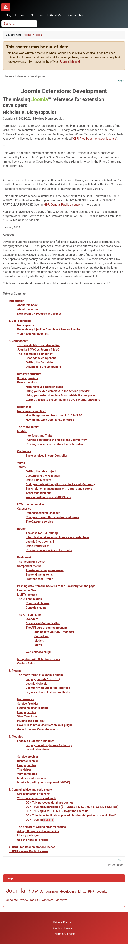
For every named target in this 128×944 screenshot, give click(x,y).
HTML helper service (30, 504)
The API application (29, 614)
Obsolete (12, 900)
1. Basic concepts (20, 321)
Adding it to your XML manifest (54, 632)
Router (21, 528)
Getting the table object (41, 471)
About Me (53, 15)
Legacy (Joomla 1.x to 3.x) (43, 679)
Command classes (37, 603)
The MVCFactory (28, 427)
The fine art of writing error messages (41, 827)
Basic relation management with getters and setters (59, 488)
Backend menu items (39, 574)
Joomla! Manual (69, 61)
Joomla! (16, 890)
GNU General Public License (62, 204)
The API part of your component (46, 627)
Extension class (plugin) (32, 708)
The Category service (39, 521)
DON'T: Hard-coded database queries (49, 802)
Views (21, 462)
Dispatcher (24, 407)
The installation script (31, 561)
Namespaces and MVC (31, 411)
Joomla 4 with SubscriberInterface (48, 688)
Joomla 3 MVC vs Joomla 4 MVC (38, 349)
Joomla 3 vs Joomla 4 (40, 541)
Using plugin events (38, 480)
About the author (28, 309)
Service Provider (27, 703)
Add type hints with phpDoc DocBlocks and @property (60, 484)
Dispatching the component (43, 366)
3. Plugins (15, 670)
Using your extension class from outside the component (61, 395)
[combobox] (19, 23)
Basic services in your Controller (46, 455)
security (102, 891)
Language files (26, 590)
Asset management (38, 493)
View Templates (27, 716)
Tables (21, 467)
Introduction (16, 300)
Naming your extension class (44, 386)
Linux (82, 891)
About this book (27, 305)
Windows (47, 900)
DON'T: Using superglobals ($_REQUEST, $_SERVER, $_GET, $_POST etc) (72, 807)
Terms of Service (64, 934)
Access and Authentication (43, 623)
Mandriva (61, 900)
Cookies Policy (62, 928)
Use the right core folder (32, 840)
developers (68, 891)
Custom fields (26, 663)
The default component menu (45, 570)
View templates (27, 774)
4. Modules (16, 736)
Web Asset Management (32, 333)
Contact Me (74, 15)
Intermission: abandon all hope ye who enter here (57, 537)
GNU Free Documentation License (94, 138)
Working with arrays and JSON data (48, 497)
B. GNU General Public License (28, 851)
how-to (36, 891)
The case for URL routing (42, 533)
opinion (52, 891)
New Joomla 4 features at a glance (39, 313)
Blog (6, 15)
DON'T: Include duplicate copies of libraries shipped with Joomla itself (71, 815)
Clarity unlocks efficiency (33, 794)
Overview (32, 619)
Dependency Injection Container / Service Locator (49, 329)
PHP (91, 891)
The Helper (24, 769)
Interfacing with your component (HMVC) (43, 782)
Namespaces (25, 325)
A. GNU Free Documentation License (32, 847)
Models (22, 431)
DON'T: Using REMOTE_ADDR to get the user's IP (57, 811)
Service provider (27, 378)
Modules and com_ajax (31, 778)
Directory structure (29, 374)
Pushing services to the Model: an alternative (55, 444)
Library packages (28, 835)
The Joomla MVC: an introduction (38, 345)
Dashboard (24, 557)
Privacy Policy (62, 922)
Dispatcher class (27, 761)
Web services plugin (38, 652)
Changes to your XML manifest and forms (52, 517)
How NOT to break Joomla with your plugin (44, 725)
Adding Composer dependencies (38, 831)
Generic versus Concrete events (37, 729)
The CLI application (29, 599)
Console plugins (36, 607)
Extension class (27, 382)
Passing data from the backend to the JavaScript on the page (56, 586)
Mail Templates (27, 594)
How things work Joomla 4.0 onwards (50, 419)
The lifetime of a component (35, 354)
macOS (35, 900)
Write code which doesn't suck (36, 798)
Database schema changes (43, 513)
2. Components (18, 341)
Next (121, 81)
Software (35, 15)
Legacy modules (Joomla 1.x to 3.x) (49, 745)
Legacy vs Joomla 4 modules (35, 741)
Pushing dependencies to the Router (49, 550)
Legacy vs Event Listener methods (48, 692)
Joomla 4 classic (36, 683)
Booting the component (41, 358)
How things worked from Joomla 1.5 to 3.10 (54, 415)
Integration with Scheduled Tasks (38, 659)
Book (19, 15)
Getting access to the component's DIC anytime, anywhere (63, 399)
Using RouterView (37, 546)
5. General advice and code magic (30, 789)
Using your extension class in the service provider (57, 391)
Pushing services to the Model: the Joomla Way (56, 440)
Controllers (24, 451)
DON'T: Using (40, 820)
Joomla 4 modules (38, 749)
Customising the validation (43, 475)
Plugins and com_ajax (31, 721)
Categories (24, 508)
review (24, 900)
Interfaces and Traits (39, 435)
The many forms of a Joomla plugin (40, 675)
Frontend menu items (39, 579)
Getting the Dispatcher (40, 362)
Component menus (29, 566)
